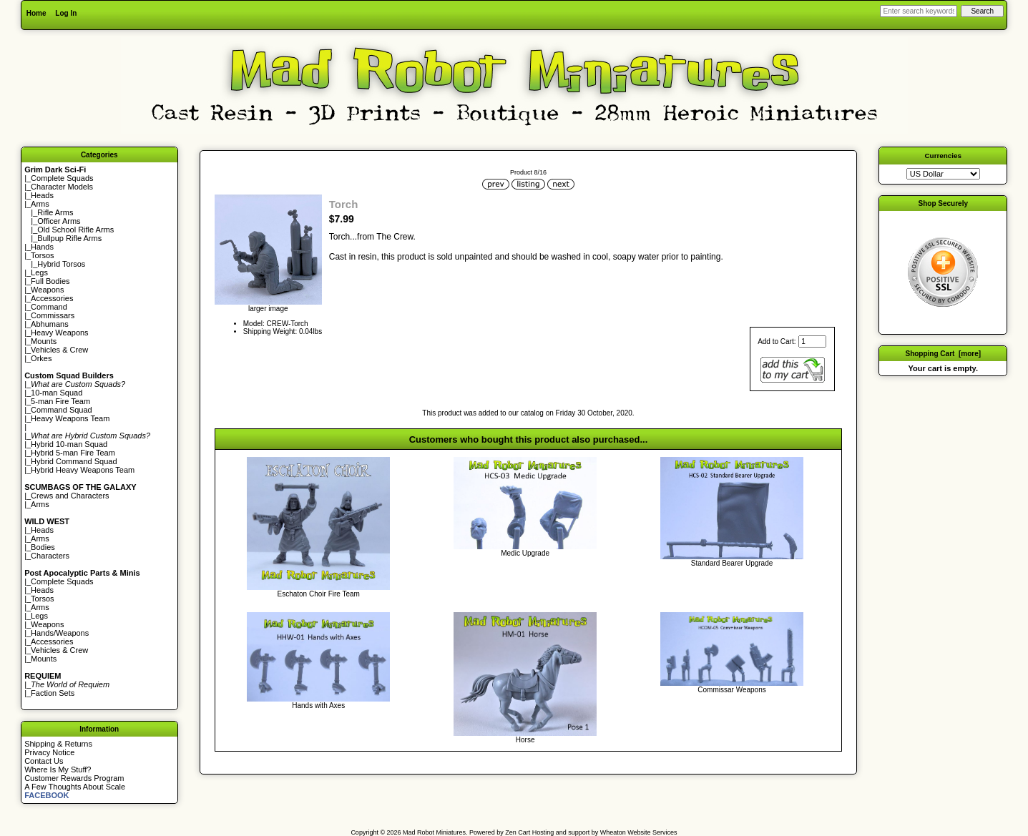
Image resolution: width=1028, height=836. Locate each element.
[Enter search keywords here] (918, 11)
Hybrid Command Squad (74, 461)
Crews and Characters (70, 495)
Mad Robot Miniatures (434, 832)
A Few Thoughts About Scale (74, 786)
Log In (66, 13)
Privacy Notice (49, 752)
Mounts (44, 341)
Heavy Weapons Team (70, 418)
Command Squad (61, 409)
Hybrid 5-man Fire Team (73, 452)
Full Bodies (50, 281)
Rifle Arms (55, 212)
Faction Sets (52, 693)
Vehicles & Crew (59, 349)
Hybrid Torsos (61, 264)
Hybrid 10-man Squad (69, 444)
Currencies (942, 155)
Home (36, 13)
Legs (39, 272)
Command (49, 307)
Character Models (62, 186)
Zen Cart (517, 832)
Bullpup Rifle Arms (69, 238)
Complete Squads (62, 178)
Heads (42, 195)
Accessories (52, 298)
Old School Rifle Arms (75, 229)
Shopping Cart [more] (943, 354)
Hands (42, 246)
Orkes (41, 358)
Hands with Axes (318, 705)
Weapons (47, 289)
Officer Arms (58, 221)
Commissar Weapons (731, 690)
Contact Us (43, 761)
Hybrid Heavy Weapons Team (82, 470)
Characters (50, 555)
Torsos (42, 255)
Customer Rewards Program (74, 778)
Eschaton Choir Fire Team (318, 594)
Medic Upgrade (525, 553)
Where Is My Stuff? (57, 769)
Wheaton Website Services (638, 832)
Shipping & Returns (58, 743)
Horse (525, 740)
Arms (40, 504)
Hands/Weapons (60, 633)
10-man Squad (56, 392)
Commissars (52, 315)
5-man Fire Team (60, 401)
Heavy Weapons (60, 332)
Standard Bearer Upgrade (732, 563)
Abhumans (50, 324)
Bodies (43, 547)
